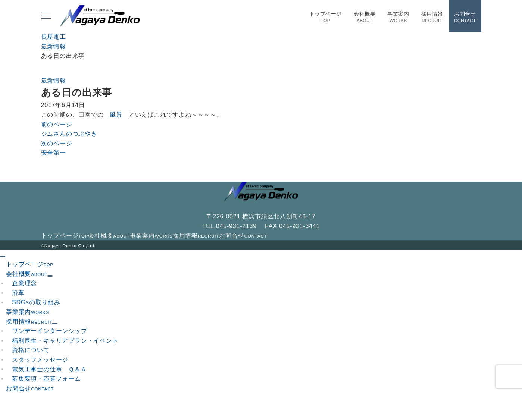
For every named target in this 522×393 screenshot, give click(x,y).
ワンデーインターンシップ (49, 331)
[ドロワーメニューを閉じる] (2, 256)
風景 (116, 114)
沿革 (18, 293)
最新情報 (53, 80)
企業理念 (24, 283)
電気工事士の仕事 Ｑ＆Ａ (49, 369)
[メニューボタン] (46, 16)
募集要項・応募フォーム (46, 378)
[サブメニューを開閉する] (50, 276)
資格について (31, 350)
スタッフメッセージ (40, 359)
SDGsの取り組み (36, 302)
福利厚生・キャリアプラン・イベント (65, 340)
